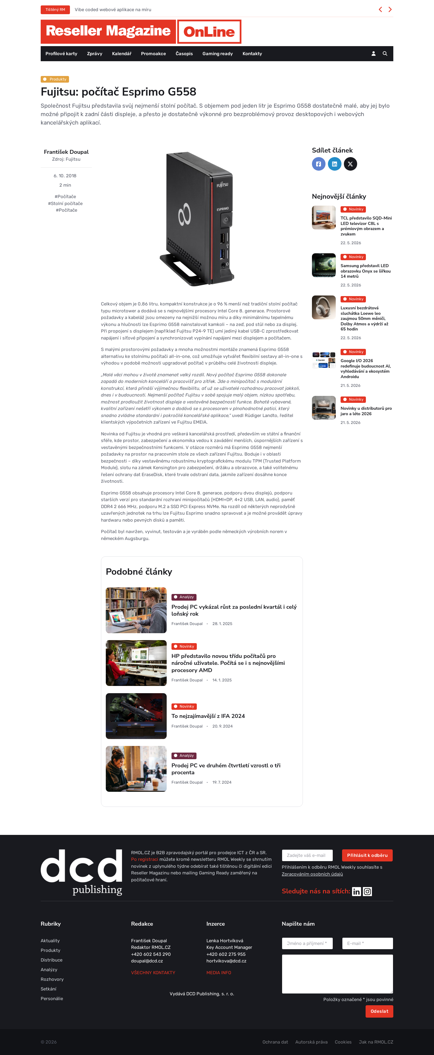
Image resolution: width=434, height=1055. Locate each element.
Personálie (52, 998)
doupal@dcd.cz (147, 961)
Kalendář (121, 53)
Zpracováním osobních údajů (312, 874)
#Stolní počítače (65, 203)
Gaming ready (218, 53)
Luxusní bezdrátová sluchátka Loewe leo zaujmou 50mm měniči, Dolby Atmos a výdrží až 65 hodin (364, 318)
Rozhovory (52, 979)
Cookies (343, 1042)
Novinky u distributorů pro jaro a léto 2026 (366, 411)
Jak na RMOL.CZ (376, 1042)
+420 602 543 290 (151, 954)
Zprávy (94, 53)
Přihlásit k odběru (367, 855)
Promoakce (153, 53)
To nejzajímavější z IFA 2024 (208, 716)
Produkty (54, 79)
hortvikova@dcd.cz (226, 961)
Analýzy (49, 969)
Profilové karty (61, 53)
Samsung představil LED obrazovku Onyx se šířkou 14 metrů (366, 271)
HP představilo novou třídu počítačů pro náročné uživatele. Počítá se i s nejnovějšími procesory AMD (228, 663)
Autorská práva (311, 1042)
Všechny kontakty (153, 972)
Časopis (184, 53)
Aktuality (50, 940)
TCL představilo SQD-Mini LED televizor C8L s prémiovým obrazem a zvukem (366, 226)
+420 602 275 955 (226, 954)
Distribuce (51, 960)
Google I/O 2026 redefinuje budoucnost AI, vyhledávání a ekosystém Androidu (366, 369)
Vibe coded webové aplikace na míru (113, 9)
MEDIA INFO (218, 972)
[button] (385, 53)
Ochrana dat (275, 1042)
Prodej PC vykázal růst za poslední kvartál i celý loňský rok (234, 610)
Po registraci (145, 859)
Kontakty (252, 53)
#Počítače (65, 196)
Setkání (48, 989)
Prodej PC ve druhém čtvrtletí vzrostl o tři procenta (226, 769)
